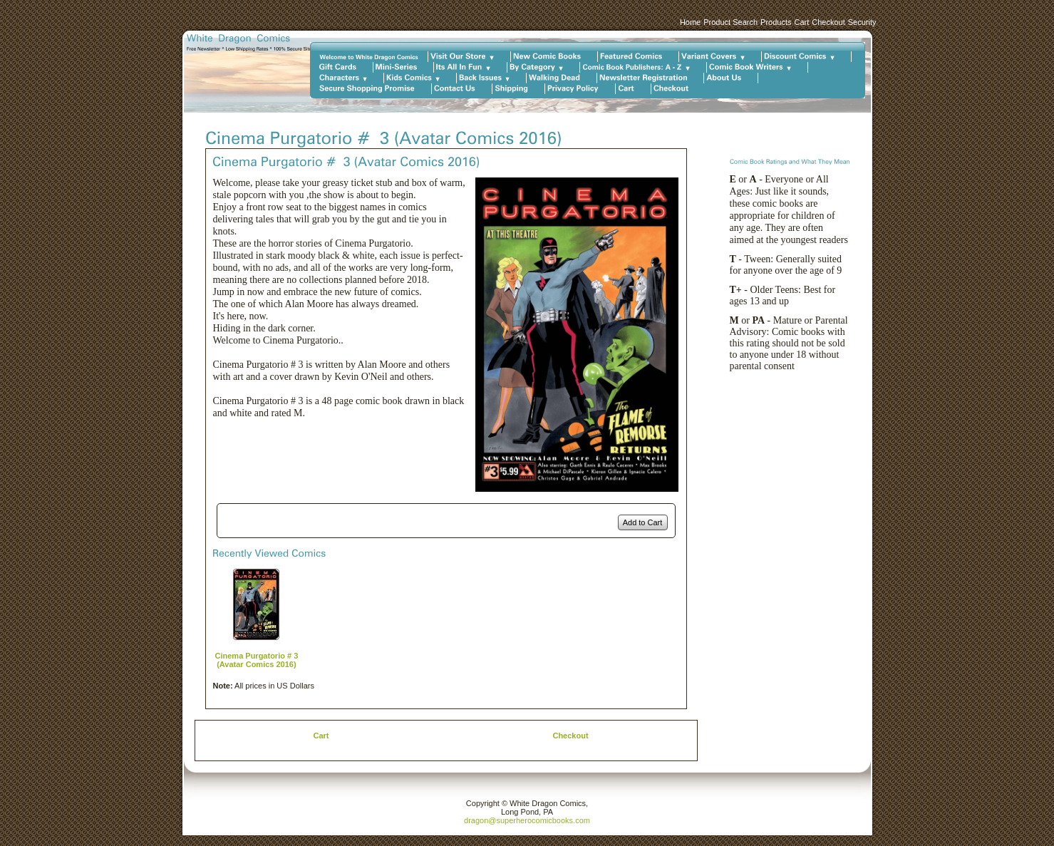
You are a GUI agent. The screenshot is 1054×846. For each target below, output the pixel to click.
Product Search (730, 22)
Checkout (828, 22)
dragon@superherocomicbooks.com (527, 820)
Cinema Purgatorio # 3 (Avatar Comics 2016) (257, 660)
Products (775, 22)
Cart (801, 22)
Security (862, 22)
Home (690, 22)
